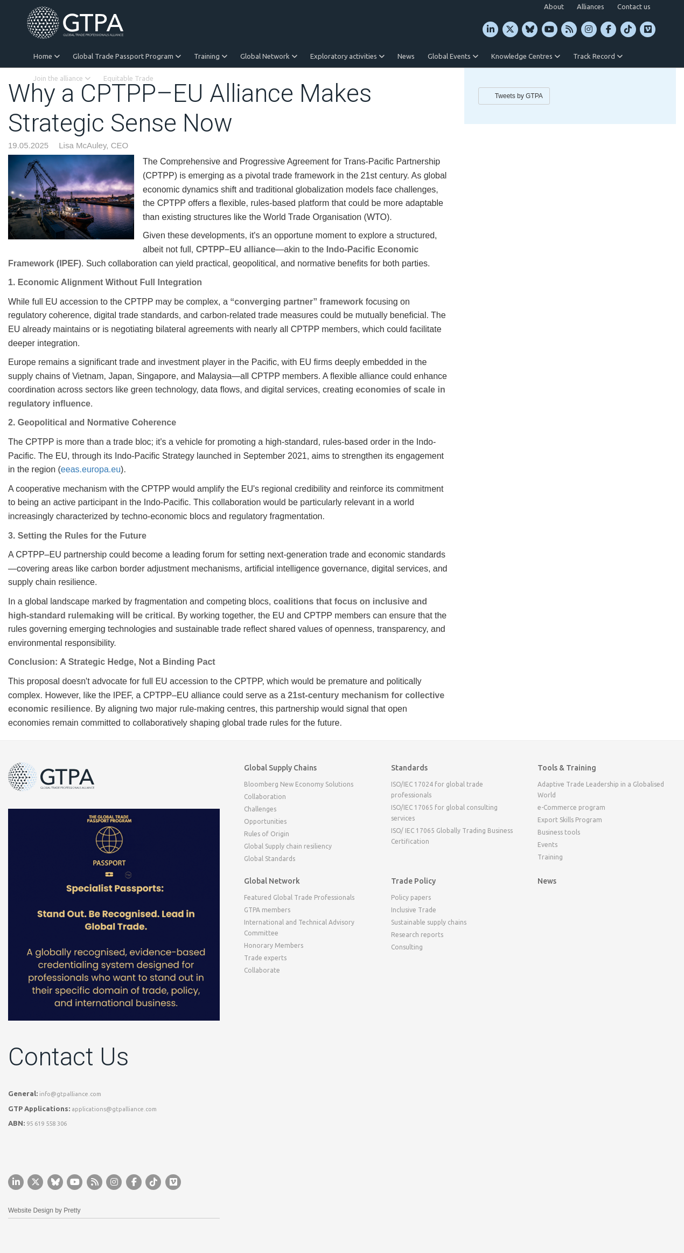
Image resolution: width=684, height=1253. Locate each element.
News (406, 56)
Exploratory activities (347, 56)
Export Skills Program (570, 819)
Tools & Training (567, 767)
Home (46, 56)
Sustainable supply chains (428, 922)
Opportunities (265, 821)
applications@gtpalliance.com (114, 1109)
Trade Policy (413, 881)
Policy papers (411, 897)
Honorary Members (273, 945)
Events (547, 844)
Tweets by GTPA (519, 96)
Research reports (417, 934)
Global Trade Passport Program (127, 56)
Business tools (559, 832)
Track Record (598, 56)
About (554, 6)
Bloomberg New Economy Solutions (298, 784)
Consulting (407, 947)
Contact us (634, 6)
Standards (409, 767)
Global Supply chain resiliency (288, 846)
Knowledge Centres (525, 56)
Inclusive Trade (413, 909)
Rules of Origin (266, 833)
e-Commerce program (571, 807)
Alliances (590, 6)
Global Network (268, 56)
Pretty (72, 1210)
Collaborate (262, 970)
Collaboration (265, 796)
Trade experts (265, 957)
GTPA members (267, 909)
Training (210, 56)
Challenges (260, 809)
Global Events (453, 56)
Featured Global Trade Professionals (299, 897)
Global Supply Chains (280, 767)
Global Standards (269, 858)
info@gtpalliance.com (70, 1094)
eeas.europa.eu (91, 469)
